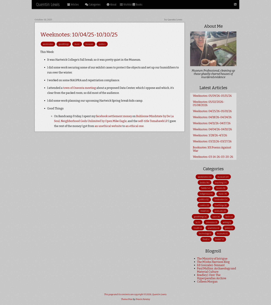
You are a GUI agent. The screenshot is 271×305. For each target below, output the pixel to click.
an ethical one (134, 126)
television (211, 222)
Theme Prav (127, 299)
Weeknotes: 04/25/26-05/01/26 (212, 111)
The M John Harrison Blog (213, 262)
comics (204, 205)
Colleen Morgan (207, 281)
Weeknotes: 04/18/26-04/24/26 (212, 117)
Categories (92, 4)
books (204, 182)
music (77, 44)
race (216, 216)
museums (222, 233)
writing (227, 222)
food (206, 239)
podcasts (220, 211)
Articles (73, 4)
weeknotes (48, 44)
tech (229, 216)
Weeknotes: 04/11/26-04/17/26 (212, 123)
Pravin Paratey (143, 299)
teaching (221, 182)
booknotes (220, 199)
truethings (221, 205)
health (198, 228)
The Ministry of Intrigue (212, 258)
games (229, 228)
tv (198, 222)
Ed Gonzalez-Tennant (211, 265)
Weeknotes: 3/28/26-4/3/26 (210, 135)
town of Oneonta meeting (79, 88)
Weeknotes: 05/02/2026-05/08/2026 (208, 103)
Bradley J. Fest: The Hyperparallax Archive (211, 276)
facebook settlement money (114, 116)
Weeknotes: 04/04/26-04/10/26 (212, 129)
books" (219, 239)
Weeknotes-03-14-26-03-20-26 (213, 156)
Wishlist (126, 4)
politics (102, 44)
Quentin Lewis (48, 4)
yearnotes (213, 228)
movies (220, 188)
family (205, 188)
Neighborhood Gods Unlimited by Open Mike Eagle (94, 121)
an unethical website (108, 126)
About (111, 4)
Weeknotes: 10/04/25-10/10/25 (79, 34)
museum (89, 44)
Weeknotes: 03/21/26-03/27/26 (212, 141)
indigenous (206, 194)
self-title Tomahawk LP (152, 121)
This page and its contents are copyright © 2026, (128, 294)
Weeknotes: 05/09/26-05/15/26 (212, 95)
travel (205, 211)
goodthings (64, 44)
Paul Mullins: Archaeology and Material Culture (216, 270)
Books (137, 4)
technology (205, 233)
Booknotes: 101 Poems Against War (212, 149)
